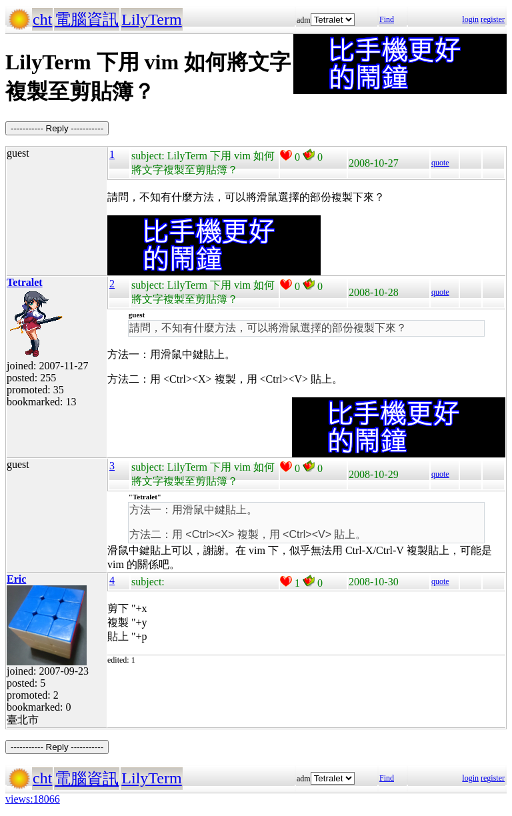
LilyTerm (151, 19)
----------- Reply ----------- (57, 128)
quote (440, 162)
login (470, 19)
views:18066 (32, 799)
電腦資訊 (87, 19)
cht (42, 19)
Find (386, 19)
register (493, 19)
